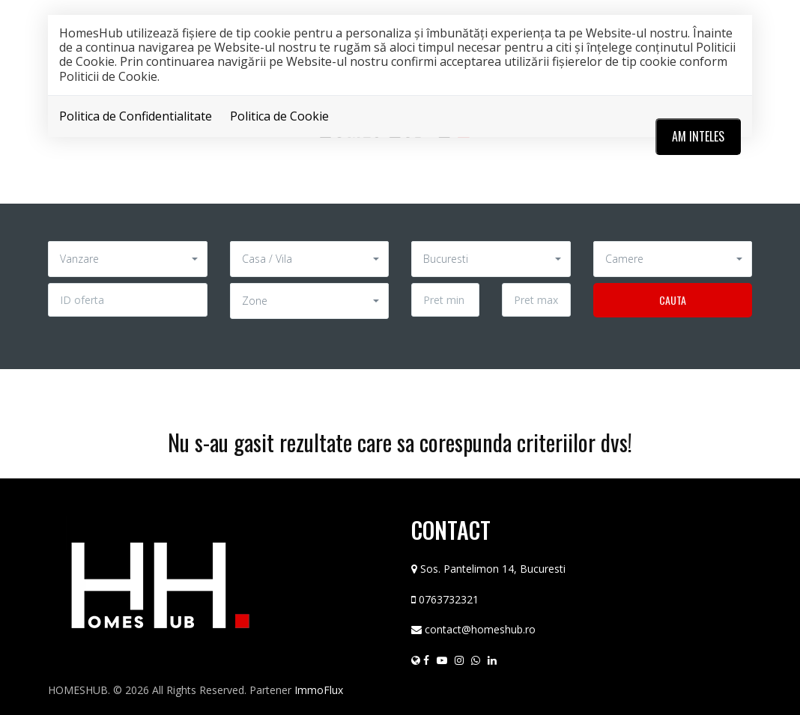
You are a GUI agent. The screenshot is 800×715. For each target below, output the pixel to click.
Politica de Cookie (279, 116)
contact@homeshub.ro (480, 629)
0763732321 (449, 599)
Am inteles (698, 136)
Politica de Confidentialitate (135, 116)
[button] (127, 259)
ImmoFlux (318, 690)
